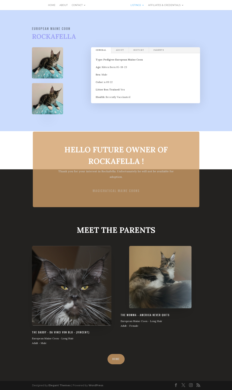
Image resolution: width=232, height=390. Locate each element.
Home (55, 5)
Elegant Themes (59, 385)
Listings (132, 5)
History (139, 50)
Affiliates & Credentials (161, 5)
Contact (80, 5)
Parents (159, 50)
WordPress (95, 385)
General (101, 50)
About (67, 5)
